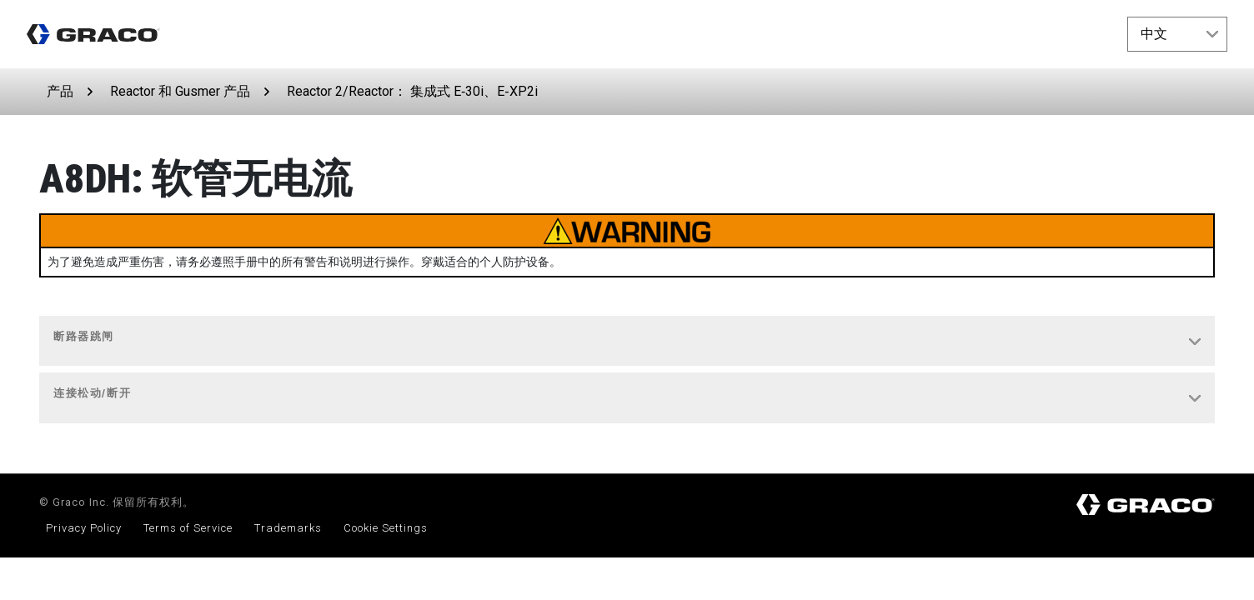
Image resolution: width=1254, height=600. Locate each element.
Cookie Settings (386, 528)
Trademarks (288, 528)
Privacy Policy (84, 528)
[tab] (627, 342)
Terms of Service (188, 528)
